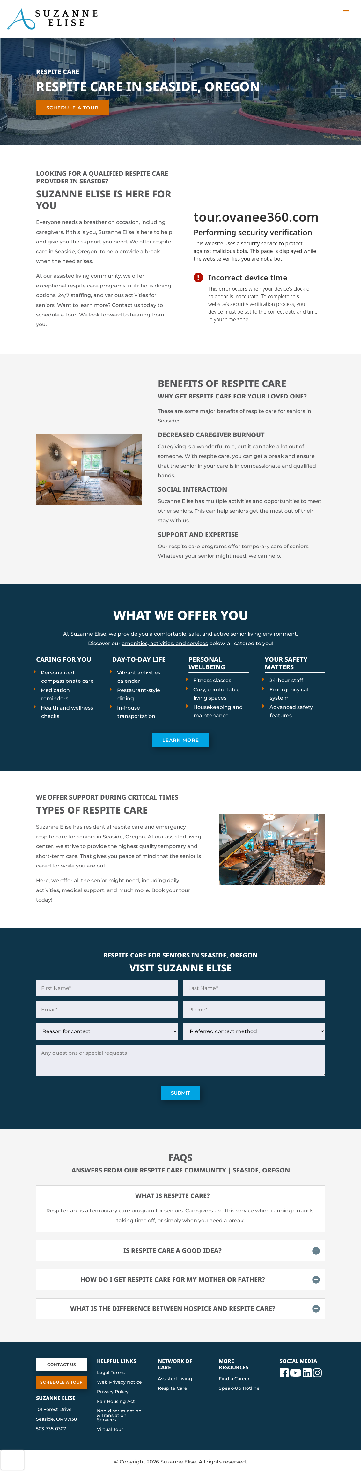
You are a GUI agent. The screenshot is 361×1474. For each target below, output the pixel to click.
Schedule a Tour (72, 108)
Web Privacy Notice (119, 1382)
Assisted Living (175, 1378)
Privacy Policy (113, 1392)
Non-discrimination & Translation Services (119, 1416)
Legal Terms (111, 1372)
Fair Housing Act (116, 1401)
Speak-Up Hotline (239, 1388)
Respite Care (172, 1388)
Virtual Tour (110, 1429)
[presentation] (256, 248)
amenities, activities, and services (165, 643)
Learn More (180, 740)
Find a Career (234, 1378)
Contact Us (61, 1364)
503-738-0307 (51, 1429)
